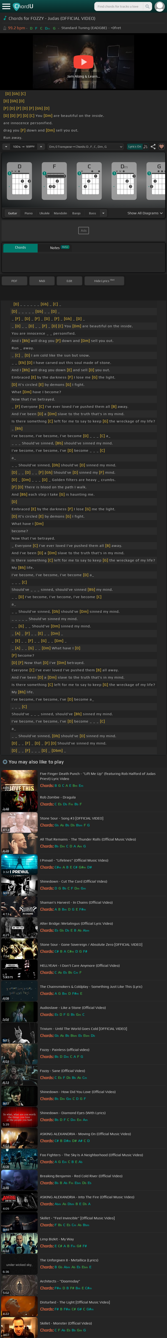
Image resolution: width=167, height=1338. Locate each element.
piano (29, 213)
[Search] (147, 6)
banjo (76, 213)
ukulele (44, 213)
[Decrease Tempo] (6, 146)
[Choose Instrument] (103, 213)
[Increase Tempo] (41, 146)
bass (92, 213)
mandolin (60, 213)
